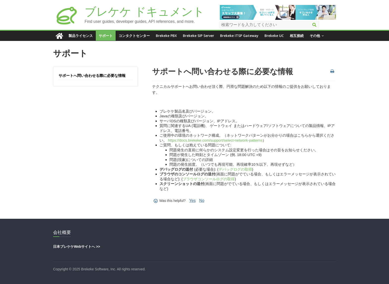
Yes (192, 200)
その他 (315, 35)
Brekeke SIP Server (198, 35)
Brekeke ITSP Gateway (239, 35)
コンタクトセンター (134, 35)
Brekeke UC (274, 35)
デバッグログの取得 (235, 169)
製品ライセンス (80, 35)
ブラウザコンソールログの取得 (209, 179)
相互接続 (297, 35)
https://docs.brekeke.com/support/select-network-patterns (215, 140)
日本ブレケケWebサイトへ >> (76, 247)
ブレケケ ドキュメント (144, 11)
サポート (106, 35)
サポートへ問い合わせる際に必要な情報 (92, 75)
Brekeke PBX (166, 35)
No (201, 200)
